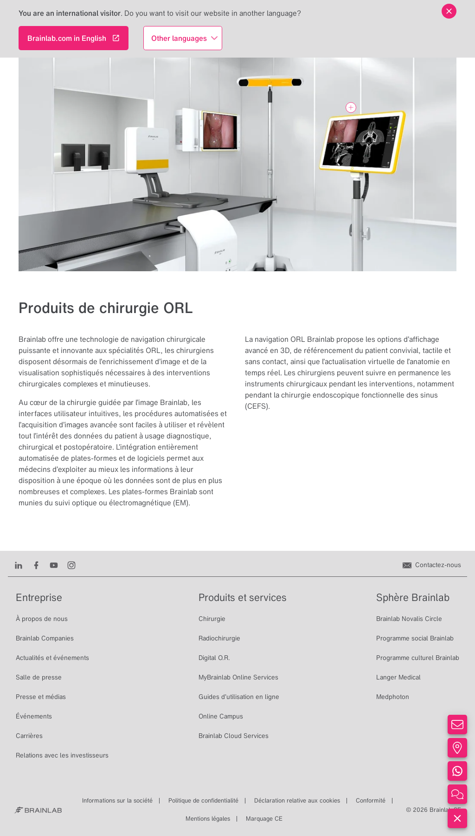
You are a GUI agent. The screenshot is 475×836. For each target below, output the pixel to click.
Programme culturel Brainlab (417, 657)
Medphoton (392, 696)
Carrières (29, 735)
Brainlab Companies (45, 638)
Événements (34, 716)
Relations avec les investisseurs (62, 755)
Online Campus (221, 716)
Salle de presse (39, 677)
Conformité (370, 800)
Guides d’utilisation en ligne (239, 696)
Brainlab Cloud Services (234, 735)
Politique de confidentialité (203, 800)
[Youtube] (53, 564)
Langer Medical (398, 677)
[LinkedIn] (18, 564)
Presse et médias (41, 696)
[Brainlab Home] (38, 810)
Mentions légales (208, 819)
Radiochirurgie (219, 638)
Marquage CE (264, 819)
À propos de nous (42, 618)
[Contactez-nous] (432, 564)
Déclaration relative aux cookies (297, 800)
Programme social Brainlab (415, 638)
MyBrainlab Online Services (238, 677)
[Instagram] (71, 564)
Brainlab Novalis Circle (409, 618)
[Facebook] (36, 564)
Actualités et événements (52, 657)
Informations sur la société (117, 800)
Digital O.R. (214, 657)
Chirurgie (212, 618)
